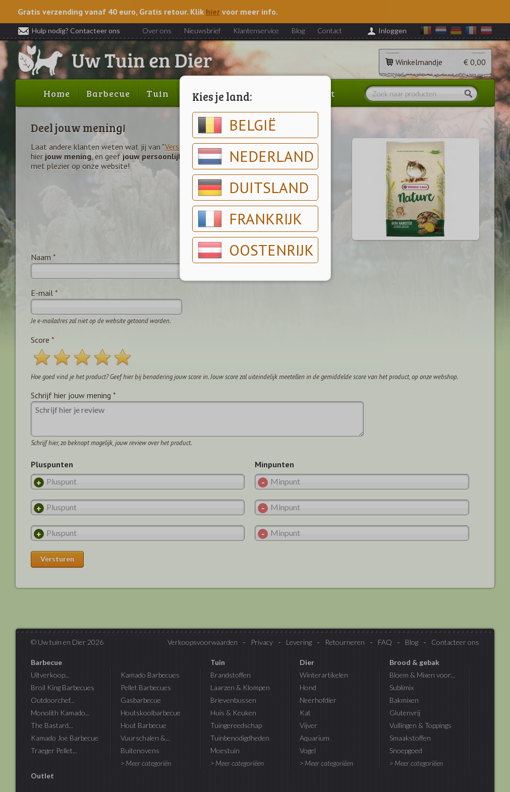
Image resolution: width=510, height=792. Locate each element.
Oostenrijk (256, 250)
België (237, 125)
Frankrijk (250, 219)
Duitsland (253, 187)
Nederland (256, 156)
